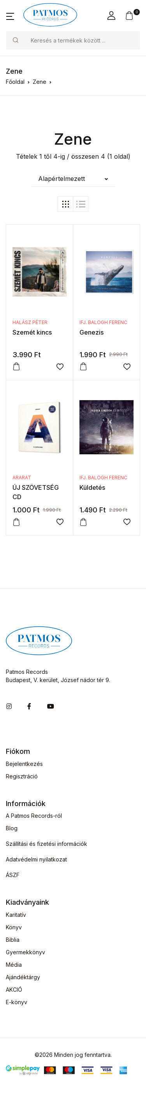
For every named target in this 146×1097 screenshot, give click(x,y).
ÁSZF (12, 875)
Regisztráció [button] (22, 776)
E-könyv (16, 1002)
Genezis (91, 332)
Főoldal (15, 81)
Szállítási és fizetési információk (46, 843)
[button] (10, 15)
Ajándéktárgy (23, 977)
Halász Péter (29, 322)
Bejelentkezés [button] (24, 763)
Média (14, 964)
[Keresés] (82, 40)
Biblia (12, 939)
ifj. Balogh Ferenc (103, 322)
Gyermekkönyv (25, 952)
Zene (39, 81)
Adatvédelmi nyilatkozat (36, 859)
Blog (12, 828)
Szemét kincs (32, 332)
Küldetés (92, 487)
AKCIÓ (14, 989)
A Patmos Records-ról (34, 815)
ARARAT (21, 477)
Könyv (14, 927)
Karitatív (16, 914)
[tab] (65, 204)
